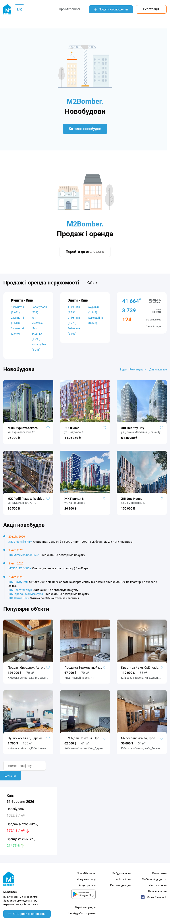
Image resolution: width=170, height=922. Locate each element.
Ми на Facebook (154, 900)
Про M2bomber (69, 9)
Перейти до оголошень (85, 254)
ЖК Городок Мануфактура (25, 596)
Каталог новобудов (85, 130)
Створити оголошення (27, 916)
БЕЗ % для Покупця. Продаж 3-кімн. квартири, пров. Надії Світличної (85, 740)
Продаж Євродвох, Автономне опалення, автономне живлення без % (28, 670)
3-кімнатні (17, 333)
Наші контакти (157, 893)
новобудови (39, 312)
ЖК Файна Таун (18, 600)
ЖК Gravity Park (18, 584)
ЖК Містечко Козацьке (23, 557)
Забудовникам (121, 875)
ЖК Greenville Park (20, 544)
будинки (37, 339)
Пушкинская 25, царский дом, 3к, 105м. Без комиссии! (28, 740)
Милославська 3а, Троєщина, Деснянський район (141, 740)
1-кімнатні (17, 312)
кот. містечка (37, 325)
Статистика (159, 875)
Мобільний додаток (154, 881)
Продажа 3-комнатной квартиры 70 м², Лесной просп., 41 (85, 670)
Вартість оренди (85, 909)
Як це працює (87, 887)
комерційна (39, 349)
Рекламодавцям (120, 887)
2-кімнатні (17, 323)
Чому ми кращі (86, 881)
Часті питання (158, 887)
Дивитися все (158, 372)
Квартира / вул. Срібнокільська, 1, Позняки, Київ (141, 670)
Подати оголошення (111, 9)
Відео (122, 372)
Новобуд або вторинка (81, 915)
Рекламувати (137, 372)
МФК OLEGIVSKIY (19, 570)
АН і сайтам (123, 881)
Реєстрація (151, 9)
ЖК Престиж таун (20, 592)
